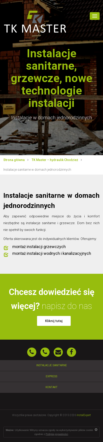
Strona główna (14, 160)
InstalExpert (84, 415)
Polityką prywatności (57, 434)
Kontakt (51, 387)
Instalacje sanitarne (51, 365)
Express (51, 376)
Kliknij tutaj (54, 321)
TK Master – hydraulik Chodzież (55, 160)
